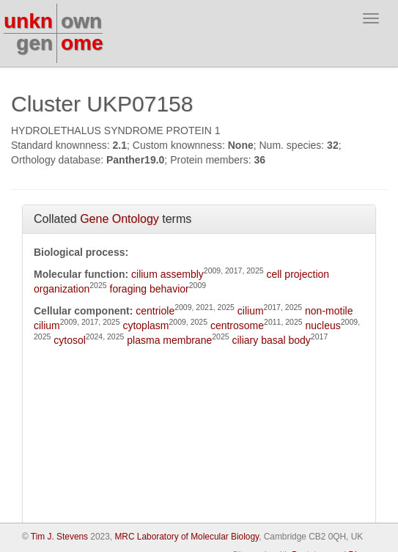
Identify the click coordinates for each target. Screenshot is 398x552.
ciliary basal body (271, 340)
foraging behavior (149, 289)
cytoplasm (145, 325)
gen (34, 43)
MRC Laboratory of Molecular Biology (186, 536)
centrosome (237, 325)
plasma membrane (169, 340)
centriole (155, 311)
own (81, 21)
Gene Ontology (119, 219)
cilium (250, 311)
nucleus (323, 325)
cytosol (70, 340)
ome (82, 43)
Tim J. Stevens (59, 536)
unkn (28, 21)
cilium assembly (167, 274)
